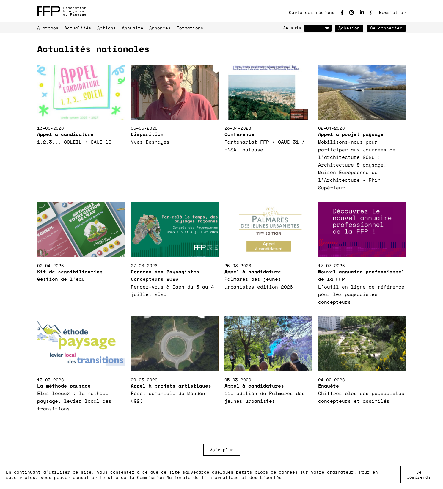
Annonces (160, 28)
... (318, 28)
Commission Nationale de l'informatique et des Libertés (209, 477)
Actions (106, 28)
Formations (190, 28)
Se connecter (386, 28)
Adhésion (349, 28)
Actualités (78, 28)
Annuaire (132, 28)
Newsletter (392, 12)
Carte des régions (311, 12)
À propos (48, 28)
